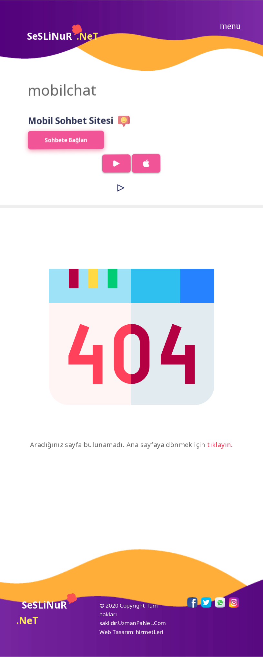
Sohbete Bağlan (58, 145)
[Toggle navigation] (230, 26)
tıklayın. (220, 444)
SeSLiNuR (62, 34)
